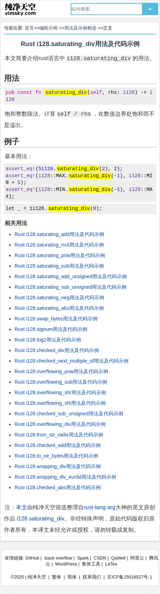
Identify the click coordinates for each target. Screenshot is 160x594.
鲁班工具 (91, 564)
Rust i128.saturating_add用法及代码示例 (59, 234)
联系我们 (92, 577)
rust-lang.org (99, 507)
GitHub (32, 558)
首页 (29, 28)
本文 (21, 507)
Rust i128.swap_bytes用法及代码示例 (55, 318)
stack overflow (58, 558)
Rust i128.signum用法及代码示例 (50, 329)
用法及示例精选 (80, 28)
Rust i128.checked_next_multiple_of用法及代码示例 (71, 361)
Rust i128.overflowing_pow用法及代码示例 (61, 371)
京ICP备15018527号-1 (129, 577)
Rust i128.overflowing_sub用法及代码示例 (60, 382)
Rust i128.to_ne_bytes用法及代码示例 (56, 456)
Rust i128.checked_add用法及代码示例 (57, 445)
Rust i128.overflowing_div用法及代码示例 (60, 424)
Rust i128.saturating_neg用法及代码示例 (59, 297)
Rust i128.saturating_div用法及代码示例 (79, 43)
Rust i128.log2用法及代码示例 (47, 340)
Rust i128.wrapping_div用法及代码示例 (57, 466)
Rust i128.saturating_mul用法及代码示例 (59, 245)
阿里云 (137, 558)
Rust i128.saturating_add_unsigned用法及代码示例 (70, 276)
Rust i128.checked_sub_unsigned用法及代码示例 (68, 413)
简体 (72, 577)
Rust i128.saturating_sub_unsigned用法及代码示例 (70, 287)
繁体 (56, 577)
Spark (83, 558)
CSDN (100, 558)
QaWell (118, 558)
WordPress (66, 564)
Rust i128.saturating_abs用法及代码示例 (59, 308)
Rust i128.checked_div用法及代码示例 (56, 350)
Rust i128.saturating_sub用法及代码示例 (59, 266)
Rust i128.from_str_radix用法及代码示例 (58, 434)
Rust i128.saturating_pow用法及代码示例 (59, 255)
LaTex (111, 564)
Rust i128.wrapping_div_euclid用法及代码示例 (65, 477)
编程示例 (48, 28)
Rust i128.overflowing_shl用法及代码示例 (60, 403)
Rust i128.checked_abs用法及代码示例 (57, 487)
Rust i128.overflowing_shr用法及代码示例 (60, 392)
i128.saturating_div (40, 519)
